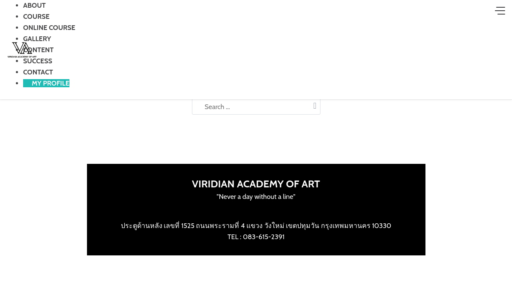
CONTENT (38, 50)
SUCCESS (37, 61)
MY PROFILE (50, 83)
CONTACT (38, 72)
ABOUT (34, 5)
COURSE (36, 16)
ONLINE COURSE (49, 28)
